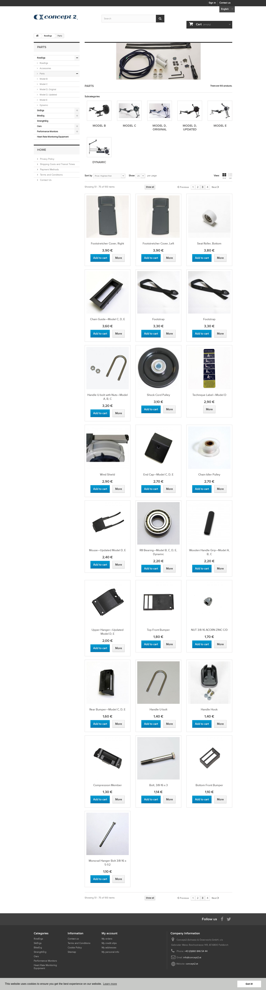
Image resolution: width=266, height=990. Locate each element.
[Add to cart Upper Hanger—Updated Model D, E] (100, 648)
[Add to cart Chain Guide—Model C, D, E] (100, 333)
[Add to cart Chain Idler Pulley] (202, 489)
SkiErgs (40, 110)
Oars (39, 126)
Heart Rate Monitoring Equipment (53, 136)
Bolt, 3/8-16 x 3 (158, 785)
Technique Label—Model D (209, 395)
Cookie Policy (75, 947)
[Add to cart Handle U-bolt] (151, 724)
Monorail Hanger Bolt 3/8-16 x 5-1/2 (107, 862)
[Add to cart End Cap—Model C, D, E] (151, 489)
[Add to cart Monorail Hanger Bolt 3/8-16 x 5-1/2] (100, 879)
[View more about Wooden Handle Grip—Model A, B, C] (220, 568)
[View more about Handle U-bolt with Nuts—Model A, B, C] (118, 413)
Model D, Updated (48, 94)
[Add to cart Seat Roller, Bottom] (202, 258)
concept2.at (192, 963)
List (230, 176)
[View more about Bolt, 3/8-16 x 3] (169, 799)
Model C (43, 84)
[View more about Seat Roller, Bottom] (220, 258)
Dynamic (43, 105)
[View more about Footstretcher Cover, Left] (169, 258)
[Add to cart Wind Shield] (100, 489)
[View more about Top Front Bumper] (169, 644)
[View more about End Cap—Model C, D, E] (169, 489)
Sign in (212, 3)
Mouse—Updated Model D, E (107, 550)
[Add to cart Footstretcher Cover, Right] (100, 258)
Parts (42, 73)
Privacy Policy (46, 159)
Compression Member (107, 785)
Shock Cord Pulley (158, 395)
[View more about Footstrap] (169, 333)
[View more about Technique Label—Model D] (209, 409)
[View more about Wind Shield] (118, 489)
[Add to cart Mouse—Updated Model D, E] (100, 565)
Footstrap (158, 319)
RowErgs (41, 58)
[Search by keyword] (133, 18)
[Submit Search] (160, 18)
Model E (43, 100)
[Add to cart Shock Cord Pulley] (151, 409)
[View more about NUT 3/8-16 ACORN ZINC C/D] (220, 644)
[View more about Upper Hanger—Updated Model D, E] (118, 648)
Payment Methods (49, 169)
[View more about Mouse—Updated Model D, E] (118, 565)
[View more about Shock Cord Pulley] (169, 409)
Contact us (225, 3)
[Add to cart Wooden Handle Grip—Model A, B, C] (202, 568)
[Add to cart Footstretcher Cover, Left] (151, 258)
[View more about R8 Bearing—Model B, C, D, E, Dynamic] (169, 568)
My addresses (109, 947)
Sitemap (72, 952)
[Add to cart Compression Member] (100, 799)
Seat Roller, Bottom (209, 243)
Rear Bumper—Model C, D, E (107, 709)
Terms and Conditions (51, 174)
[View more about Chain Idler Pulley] (220, 489)
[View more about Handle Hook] (220, 724)
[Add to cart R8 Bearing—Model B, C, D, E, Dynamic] (151, 568)
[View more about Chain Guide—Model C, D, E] (118, 333)
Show (132, 175)
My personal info (110, 952)
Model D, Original (47, 89)
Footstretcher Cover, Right (107, 243)
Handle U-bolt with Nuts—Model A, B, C (107, 396)
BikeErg (40, 115)
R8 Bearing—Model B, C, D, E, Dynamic (158, 552)
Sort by (88, 175)
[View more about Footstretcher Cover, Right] (118, 258)
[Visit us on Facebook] (222, 919)
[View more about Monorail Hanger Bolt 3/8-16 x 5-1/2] (118, 879)
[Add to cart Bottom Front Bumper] (202, 799)
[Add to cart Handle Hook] (202, 724)
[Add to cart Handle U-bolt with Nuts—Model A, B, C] (100, 413)
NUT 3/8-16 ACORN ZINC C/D (209, 629)
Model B (43, 79)
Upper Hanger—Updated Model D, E (108, 631)
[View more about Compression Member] (118, 799)
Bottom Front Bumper (209, 785)
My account (109, 933)
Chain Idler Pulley (209, 474)
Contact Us (45, 180)
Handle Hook (209, 709)
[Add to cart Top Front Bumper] (151, 644)
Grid (224, 176)
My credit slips (109, 943)
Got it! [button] (249, 984)
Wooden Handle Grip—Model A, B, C (209, 552)
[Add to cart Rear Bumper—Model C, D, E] (100, 724)
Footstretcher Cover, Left (158, 243)
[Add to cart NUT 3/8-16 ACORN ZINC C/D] (202, 644)
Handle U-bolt (158, 709)
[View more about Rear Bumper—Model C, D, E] (118, 724)
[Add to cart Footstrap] (151, 333)
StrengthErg (42, 121)
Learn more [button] (110, 983)
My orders (107, 939)
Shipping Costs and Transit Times (57, 164)
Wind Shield (107, 474)
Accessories (45, 68)
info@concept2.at (192, 957)
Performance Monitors (47, 131)
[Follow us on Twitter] (229, 919)
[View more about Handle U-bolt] (169, 724)
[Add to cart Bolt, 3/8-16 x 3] (151, 799)
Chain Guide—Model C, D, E (107, 319)
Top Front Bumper (158, 629)
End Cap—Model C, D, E (158, 474)
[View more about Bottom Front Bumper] (220, 799)
